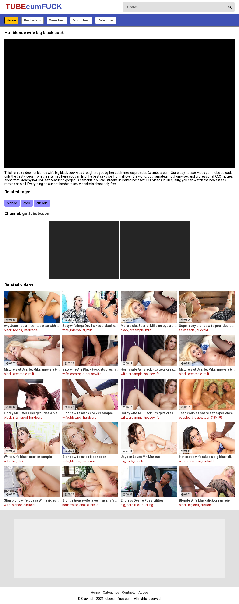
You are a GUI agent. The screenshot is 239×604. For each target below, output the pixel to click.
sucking (147, 505)
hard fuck (134, 505)
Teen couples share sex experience (206, 413)
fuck (130, 461)
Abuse (143, 592)
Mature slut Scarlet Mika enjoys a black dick (149, 326)
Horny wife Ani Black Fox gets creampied (149, 369)
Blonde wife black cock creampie (87, 413)
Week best (57, 20)
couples (184, 417)
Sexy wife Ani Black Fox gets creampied (90, 369)
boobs (17, 330)
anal (82, 505)
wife (65, 330)
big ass (197, 417)
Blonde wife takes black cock (84, 457)
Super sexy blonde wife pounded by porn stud (207, 326)
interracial (31, 330)
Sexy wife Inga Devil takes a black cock (90, 326)
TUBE (18, 6)
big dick (193, 505)
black (8, 330)
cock (26, 203)
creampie (137, 330)
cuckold (42, 203)
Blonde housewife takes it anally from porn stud (90, 500)
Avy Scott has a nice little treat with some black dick (32, 326)
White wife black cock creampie (28, 457)
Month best (81, 20)
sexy (182, 330)
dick (21, 461)
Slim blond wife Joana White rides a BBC (32, 500)
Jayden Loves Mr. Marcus (140, 457)
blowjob (76, 417)
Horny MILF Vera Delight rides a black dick (32, 413)
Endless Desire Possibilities (142, 500)
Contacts (128, 592)
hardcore (35, 417)
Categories (106, 20)
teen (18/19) (213, 417)
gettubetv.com (36, 213)
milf (89, 330)
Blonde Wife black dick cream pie (204, 500)
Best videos (32, 20)
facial (191, 330)
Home (11, 20)
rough (138, 461)
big (14, 461)
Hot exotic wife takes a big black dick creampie (207, 457)
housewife (93, 374)
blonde (12, 203)
